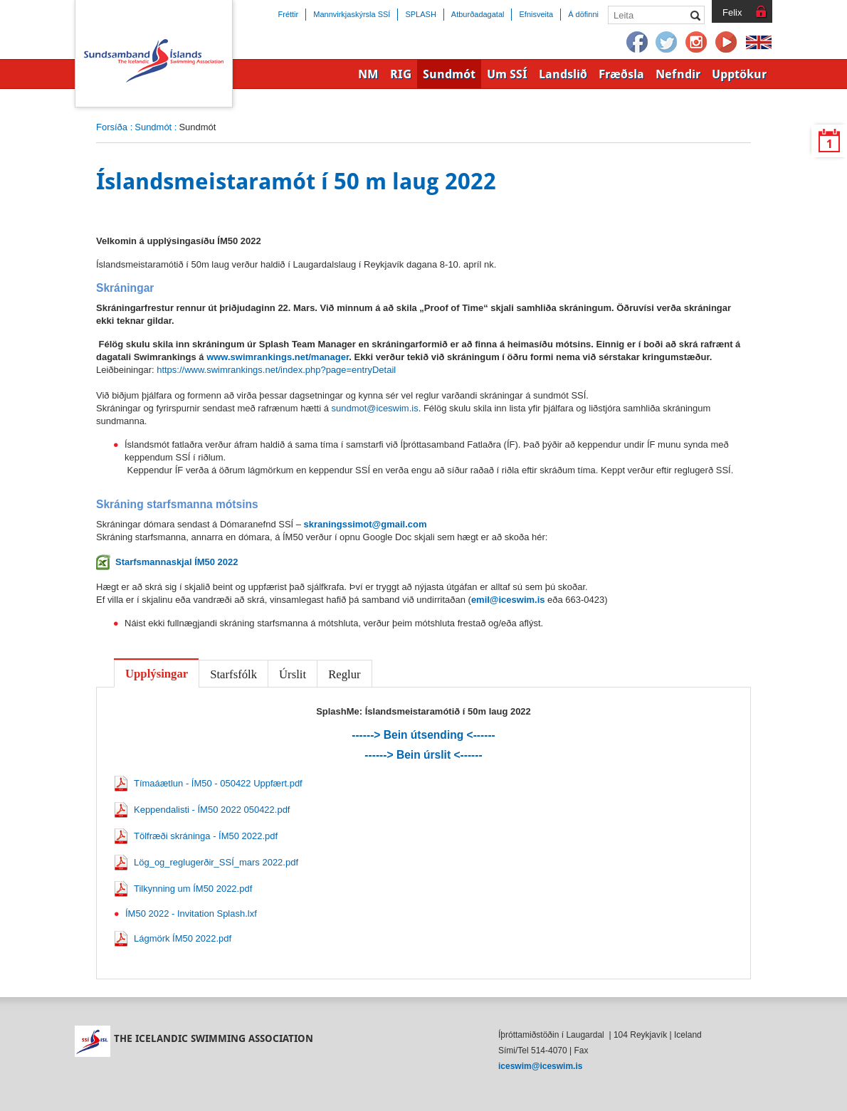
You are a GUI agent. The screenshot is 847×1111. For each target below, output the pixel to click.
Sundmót (153, 127)
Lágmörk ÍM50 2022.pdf (182, 938)
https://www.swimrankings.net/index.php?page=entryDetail (276, 369)
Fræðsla (621, 74)
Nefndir (678, 74)
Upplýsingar (156, 673)
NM (368, 74)
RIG (400, 74)
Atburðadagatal (478, 14)
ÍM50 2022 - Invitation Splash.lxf (191, 913)
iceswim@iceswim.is (540, 1066)
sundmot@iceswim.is (375, 408)
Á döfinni (583, 14)
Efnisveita (536, 14)
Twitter (667, 42)
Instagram (696, 42)
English (758, 42)
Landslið (563, 74)
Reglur (344, 674)
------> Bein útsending (423, 735)
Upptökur (739, 74)
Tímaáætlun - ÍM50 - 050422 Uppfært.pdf (218, 783)
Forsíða (111, 127)
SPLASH (420, 14)
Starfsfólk (233, 674)
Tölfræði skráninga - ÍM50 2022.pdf (206, 836)
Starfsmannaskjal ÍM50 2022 (176, 562)
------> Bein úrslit (423, 755)
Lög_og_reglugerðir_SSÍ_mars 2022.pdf (216, 862)
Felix (732, 12)
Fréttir (288, 14)
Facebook (637, 42)
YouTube (726, 42)
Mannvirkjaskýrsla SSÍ (351, 14)
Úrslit (292, 674)
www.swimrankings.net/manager (277, 357)
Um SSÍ (507, 74)
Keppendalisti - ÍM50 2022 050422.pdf (212, 809)
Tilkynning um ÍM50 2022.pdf (193, 888)
